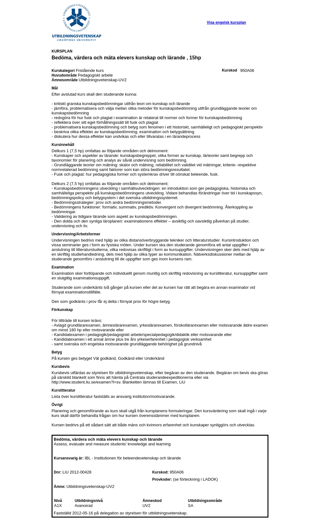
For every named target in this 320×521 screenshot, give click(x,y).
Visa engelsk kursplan (226, 22)
